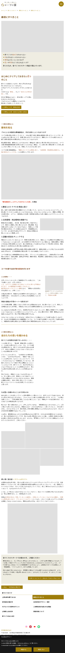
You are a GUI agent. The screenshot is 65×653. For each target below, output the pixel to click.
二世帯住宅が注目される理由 (42, 607)
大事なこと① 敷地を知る (12, 107)
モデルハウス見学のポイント (11, 607)
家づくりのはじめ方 (8, 616)
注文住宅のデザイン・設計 (41, 602)
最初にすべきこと (38, 597)
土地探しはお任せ (7, 611)
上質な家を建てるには (9, 597)
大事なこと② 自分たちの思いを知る (15, 112)
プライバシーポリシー (23, 643)
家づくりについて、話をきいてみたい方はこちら (45, 578)
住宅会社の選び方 (7, 602)
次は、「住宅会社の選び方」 (12, 587)
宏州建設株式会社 (6, 630)
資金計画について (38, 611)
